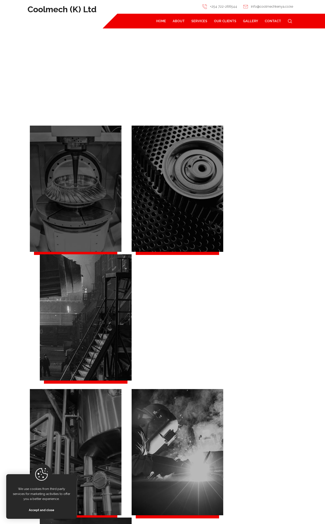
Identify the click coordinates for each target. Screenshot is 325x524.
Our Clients (276, 476)
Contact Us (276, 465)
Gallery (273, 487)
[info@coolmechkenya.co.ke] (84, 475)
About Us (228, 476)
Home (226, 465)
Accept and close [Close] (41, 510)
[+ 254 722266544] (84, 463)
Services (228, 487)
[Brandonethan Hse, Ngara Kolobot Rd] (84, 487)
